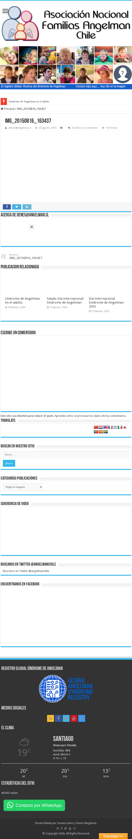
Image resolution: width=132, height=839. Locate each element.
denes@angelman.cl (19, 127)
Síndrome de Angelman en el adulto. (29, 101)
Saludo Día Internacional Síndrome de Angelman (65, 300)
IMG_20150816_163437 (31, 256)
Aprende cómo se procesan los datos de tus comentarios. (90, 415)
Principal (8, 108)
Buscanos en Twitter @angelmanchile (28, 564)
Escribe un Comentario (85, 127)
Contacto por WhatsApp (39, 805)
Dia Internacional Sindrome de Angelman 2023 (106, 302)
